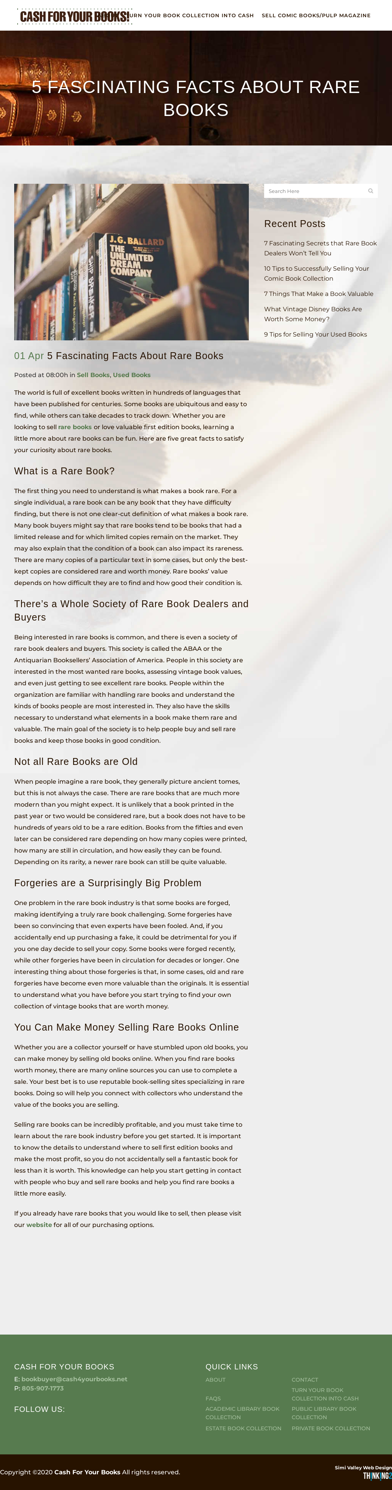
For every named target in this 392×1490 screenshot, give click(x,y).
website (39, 1225)
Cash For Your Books (87, 1426)
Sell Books (93, 375)
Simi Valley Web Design (363, 1422)
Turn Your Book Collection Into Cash (325, 1348)
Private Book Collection (331, 1382)
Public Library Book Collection (324, 1367)
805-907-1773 (43, 1342)
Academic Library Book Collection (242, 1367)
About (215, 1334)
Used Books (132, 375)
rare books (76, 427)
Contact (305, 1334)
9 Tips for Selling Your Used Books (315, 334)
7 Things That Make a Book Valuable (319, 293)
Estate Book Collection (243, 1382)
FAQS (213, 1352)
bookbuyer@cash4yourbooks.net (74, 1333)
